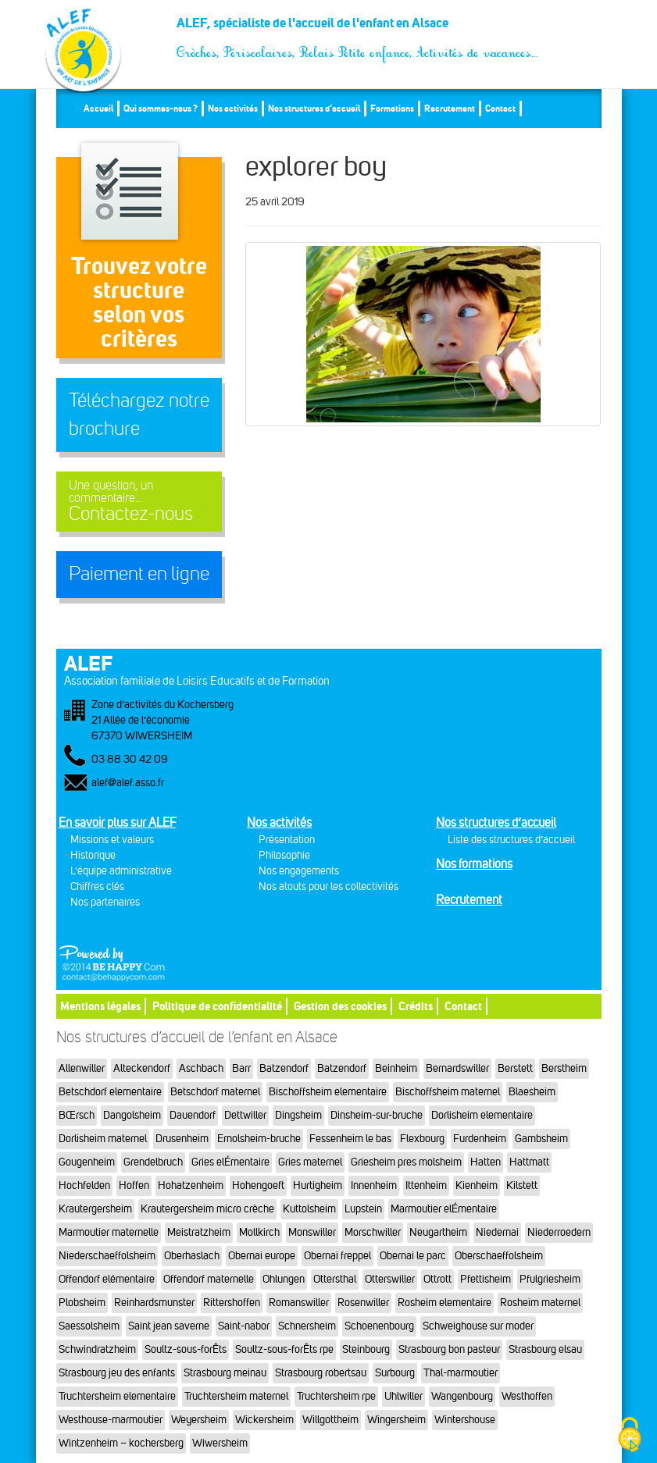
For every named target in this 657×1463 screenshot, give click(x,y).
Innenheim (374, 1185)
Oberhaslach (192, 1255)
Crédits (415, 1005)
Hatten (485, 1162)
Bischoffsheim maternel (447, 1091)
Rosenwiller (363, 1302)
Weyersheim (199, 1419)
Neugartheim (438, 1232)
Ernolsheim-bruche (259, 1138)
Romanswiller (299, 1302)
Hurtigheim (317, 1185)
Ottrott (437, 1279)
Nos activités (233, 108)
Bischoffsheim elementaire (328, 1091)
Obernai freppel (337, 1255)
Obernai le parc (413, 1255)
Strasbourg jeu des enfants (117, 1372)
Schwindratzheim (97, 1349)
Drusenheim (182, 1138)
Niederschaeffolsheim (107, 1255)
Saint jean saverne (168, 1326)
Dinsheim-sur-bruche (376, 1115)
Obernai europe (261, 1255)
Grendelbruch (153, 1162)
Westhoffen (527, 1396)
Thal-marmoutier (460, 1372)
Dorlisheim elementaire (482, 1115)
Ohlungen (283, 1279)
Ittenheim (426, 1185)
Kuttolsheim (309, 1209)
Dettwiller (245, 1115)
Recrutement (449, 108)
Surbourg (395, 1372)
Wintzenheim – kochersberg (121, 1443)
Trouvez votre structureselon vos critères (139, 302)
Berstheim (564, 1068)
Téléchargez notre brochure (139, 414)
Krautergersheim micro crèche (207, 1209)
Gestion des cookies (340, 1005)
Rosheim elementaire (444, 1302)
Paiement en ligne (139, 574)
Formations (392, 108)
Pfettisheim (485, 1279)
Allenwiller (82, 1068)
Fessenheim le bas (350, 1138)
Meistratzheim (198, 1232)
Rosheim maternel (540, 1302)
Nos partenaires (105, 902)
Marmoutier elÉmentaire (444, 1209)
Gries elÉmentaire (230, 1162)
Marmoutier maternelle (109, 1232)
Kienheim (476, 1185)
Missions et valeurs (112, 839)
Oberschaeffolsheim (499, 1255)
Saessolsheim (89, 1326)
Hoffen (134, 1185)
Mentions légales (100, 1005)
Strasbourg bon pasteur (449, 1349)
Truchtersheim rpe (336, 1396)
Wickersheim (264, 1419)
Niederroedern (559, 1232)
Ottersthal (334, 1279)
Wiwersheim (220, 1443)
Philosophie (284, 855)
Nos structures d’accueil (314, 108)
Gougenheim (87, 1162)
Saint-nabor (244, 1326)
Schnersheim (307, 1326)
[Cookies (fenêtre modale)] (629, 1436)
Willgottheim (330, 1419)
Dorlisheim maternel (103, 1138)
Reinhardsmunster (154, 1302)
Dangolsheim (132, 1115)
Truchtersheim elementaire (117, 1396)
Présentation (287, 839)
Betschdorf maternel (215, 1091)
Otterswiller (390, 1279)
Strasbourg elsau (545, 1349)
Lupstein (363, 1209)
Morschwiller (373, 1232)
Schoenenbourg (379, 1326)
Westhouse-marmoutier (110, 1419)
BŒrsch (77, 1115)
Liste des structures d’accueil (511, 839)
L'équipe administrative (121, 870)
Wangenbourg (462, 1396)
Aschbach (201, 1068)
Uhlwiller (403, 1396)
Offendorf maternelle (208, 1279)
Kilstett (521, 1185)
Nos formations (474, 863)
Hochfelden (84, 1185)
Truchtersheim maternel (236, 1396)
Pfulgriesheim (550, 1279)
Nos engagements (299, 870)
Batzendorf (284, 1068)
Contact (500, 108)
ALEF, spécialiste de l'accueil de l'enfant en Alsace (358, 29)
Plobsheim (82, 1302)
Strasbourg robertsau (320, 1372)
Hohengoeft (258, 1185)
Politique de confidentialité (217, 1005)
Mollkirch (259, 1232)
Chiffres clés (97, 886)
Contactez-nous (139, 501)
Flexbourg (422, 1138)
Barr (241, 1068)
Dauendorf (193, 1115)
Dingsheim (298, 1115)
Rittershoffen (231, 1302)
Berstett (515, 1068)
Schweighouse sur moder (478, 1326)
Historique (93, 855)
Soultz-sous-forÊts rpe (284, 1349)
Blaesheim (532, 1091)
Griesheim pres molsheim (406, 1162)
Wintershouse (464, 1419)
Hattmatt (529, 1162)
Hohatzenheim (190, 1185)
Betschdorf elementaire (110, 1091)
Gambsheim (541, 1138)
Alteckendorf (141, 1068)
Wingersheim (396, 1419)
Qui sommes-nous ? (160, 108)
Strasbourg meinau (225, 1372)
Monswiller (312, 1232)
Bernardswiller (457, 1068)
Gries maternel (310, 1162)
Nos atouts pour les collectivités (328, 886)
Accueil (98, 108)
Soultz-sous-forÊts (186, 1349)
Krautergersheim (95, 1209)
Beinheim (396, 1068)
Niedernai (497, 1232)
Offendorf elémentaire (107, 1279)
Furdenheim (479, 1138)
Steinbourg (366, 1349)
